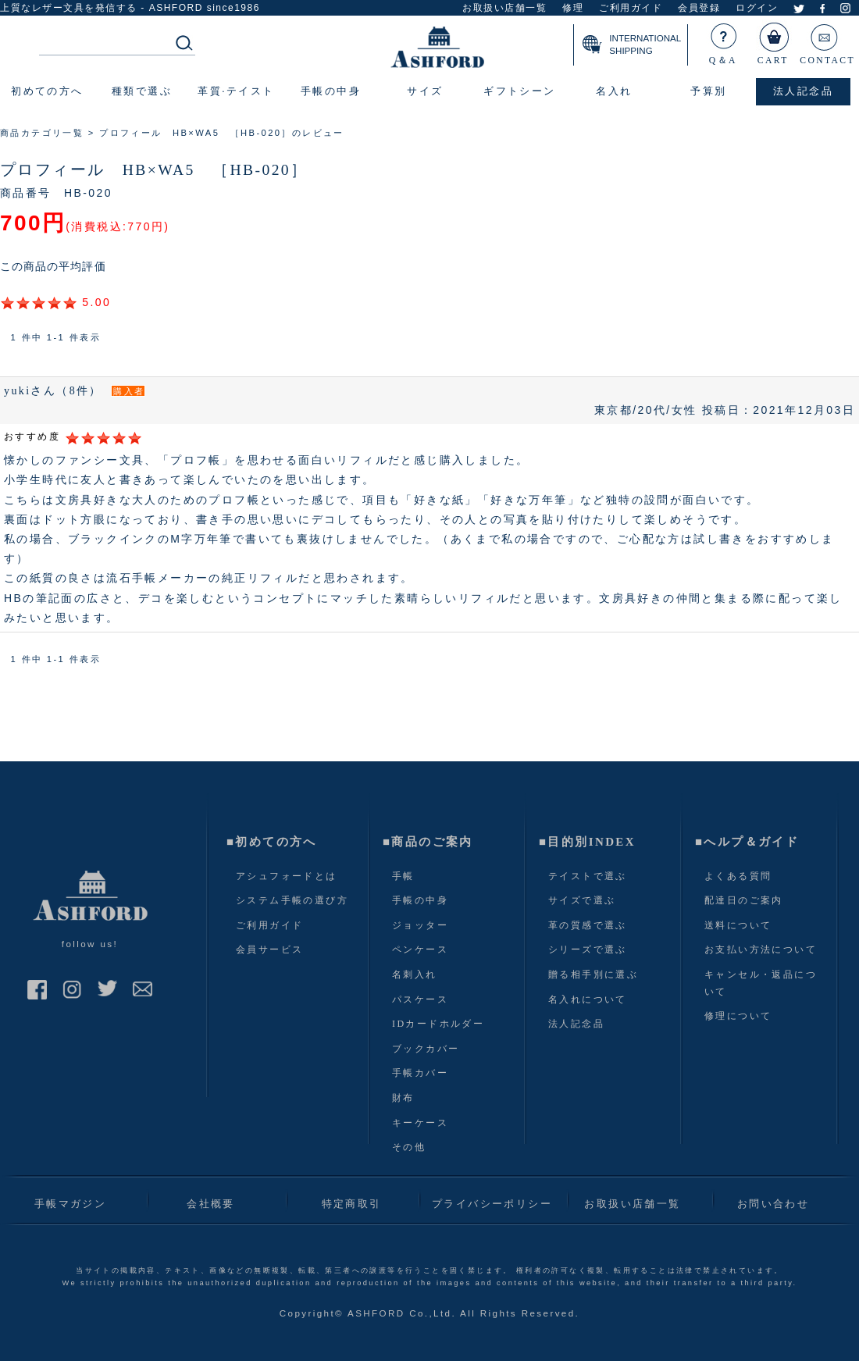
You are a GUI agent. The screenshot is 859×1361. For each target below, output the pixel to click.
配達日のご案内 (743, 900)
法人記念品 (576, 1023)
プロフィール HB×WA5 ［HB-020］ (154, 170)
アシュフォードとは (286, 876)
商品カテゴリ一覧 (42, 132)
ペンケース (420, 949)
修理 (572, 8)
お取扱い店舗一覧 (504, 8)
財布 (403, 1097)
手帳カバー (420, 1072)
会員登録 (699, 8)
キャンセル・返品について (760, 983)
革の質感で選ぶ (587, 925)
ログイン (757, 8)
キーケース (420, 1122)
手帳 (403, 876)
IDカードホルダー (438, 1023)
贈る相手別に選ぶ (593, 974)
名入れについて (587, 999)
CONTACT (827, 41)
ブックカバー (425, 1048)
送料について (738, 925)
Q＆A (724, 41)
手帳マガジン (70, 1204)
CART (774, 41)
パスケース (420, 999)
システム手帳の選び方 (292, 900)
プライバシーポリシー (492, 1204)
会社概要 (211, 1204)
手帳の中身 (420, 900)
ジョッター (420, 925)
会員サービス (269, 949)
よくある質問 (738, 876)
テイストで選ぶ (587, 876)
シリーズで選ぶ (587, 949)
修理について (738, 1015)
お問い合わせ (773, 1204)
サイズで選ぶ (581, 900)
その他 (409, 1147)
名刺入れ (414, 974)
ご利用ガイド (630, 8)
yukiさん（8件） (53, 391)
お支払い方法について (760, 949)
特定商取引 (352, 1204)
